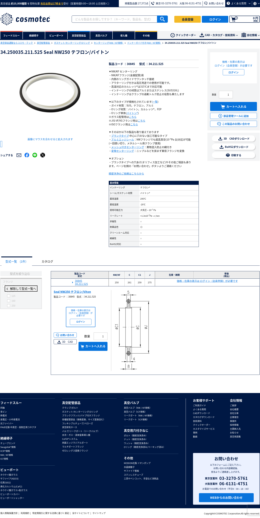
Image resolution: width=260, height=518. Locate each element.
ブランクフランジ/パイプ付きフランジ (81, 415)
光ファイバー (6, 423)
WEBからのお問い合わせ (226, 497)
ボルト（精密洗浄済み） (136, 435)
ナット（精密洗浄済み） (136, 439)
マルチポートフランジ (73, 446)
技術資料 (197, 421)
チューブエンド (7, 443)
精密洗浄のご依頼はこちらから (126, 173)
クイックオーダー (183, 35)
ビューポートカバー (10, 494)
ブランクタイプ (120, 135)
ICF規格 (4, 458)
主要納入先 (235, 429)
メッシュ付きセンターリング (127, 147)
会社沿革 (234, 413)
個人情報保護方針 (9, 513)
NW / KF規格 (6, 455)
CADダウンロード (201, 413)
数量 (214, 94)
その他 (128, 458)
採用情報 (234, 425)
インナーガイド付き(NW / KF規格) (144, 42)
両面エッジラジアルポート (75, 442)
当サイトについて (80, 513)
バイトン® (132, 113)
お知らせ (234, 432)
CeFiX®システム (70, 439)
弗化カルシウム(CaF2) (11, 486)
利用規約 (25, 513)
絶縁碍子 (6, 438)
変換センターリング (122, 151)
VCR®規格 (5, 451)
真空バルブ (131, 403)
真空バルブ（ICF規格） (135, 411)
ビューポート (9, 470)
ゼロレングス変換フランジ (75, 450)
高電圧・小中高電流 (10, 419)
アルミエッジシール (122, 139)
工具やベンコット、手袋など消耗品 (141, 478)
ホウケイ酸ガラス (9, 475)
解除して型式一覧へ (21, 289)
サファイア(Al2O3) (9, 478)
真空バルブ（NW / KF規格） (138, 408)
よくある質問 (238, 3)
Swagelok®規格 (8, 447)
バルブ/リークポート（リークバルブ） (81, 431)
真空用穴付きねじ (136, 430)
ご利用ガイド (199, 405)
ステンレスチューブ (133, 475)
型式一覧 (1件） (17, 261)
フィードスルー (11, 403)
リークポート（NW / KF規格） (139, 415)
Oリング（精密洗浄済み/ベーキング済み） (144, 447)
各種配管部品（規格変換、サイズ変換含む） (83, 419)
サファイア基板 (131, 471)
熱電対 (3, 415)
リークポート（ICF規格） (136, 419)
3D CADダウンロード (234, 138)
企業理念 (234, 417)
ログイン (215, 19)
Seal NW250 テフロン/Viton (72, 292)
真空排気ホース (69, 427)
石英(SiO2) (5, 482)
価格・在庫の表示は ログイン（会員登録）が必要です (207, 281)
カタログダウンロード (204, 417)
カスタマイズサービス (204, 429)
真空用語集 (235, 436)
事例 (195, 432)
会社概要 (234, 409)
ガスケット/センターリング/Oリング (72, 42)
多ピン (3, 411)
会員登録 (187, 19)
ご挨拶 (233, 405)
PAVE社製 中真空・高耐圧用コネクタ (18, 427)
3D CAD (65, 342)
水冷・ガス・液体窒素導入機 (76, 435)
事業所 (233, 421)
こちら (132, 117)
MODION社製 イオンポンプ (137, 463)
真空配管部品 (43, 42)
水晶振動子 (129, 467)
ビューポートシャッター (12, 498)
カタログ (50, 261)
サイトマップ (99, 513)
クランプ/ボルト (70, 408)
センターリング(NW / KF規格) (109, 42)
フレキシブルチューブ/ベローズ (77, 423)
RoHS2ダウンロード (234, 147)
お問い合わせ (214, 3)
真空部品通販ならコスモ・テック (16, 42)
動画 (195, 436)
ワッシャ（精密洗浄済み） (137, 443)
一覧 (155, 101)
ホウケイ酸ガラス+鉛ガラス (14, 490)
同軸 (2, 408)
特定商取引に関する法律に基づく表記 (50, 513)
